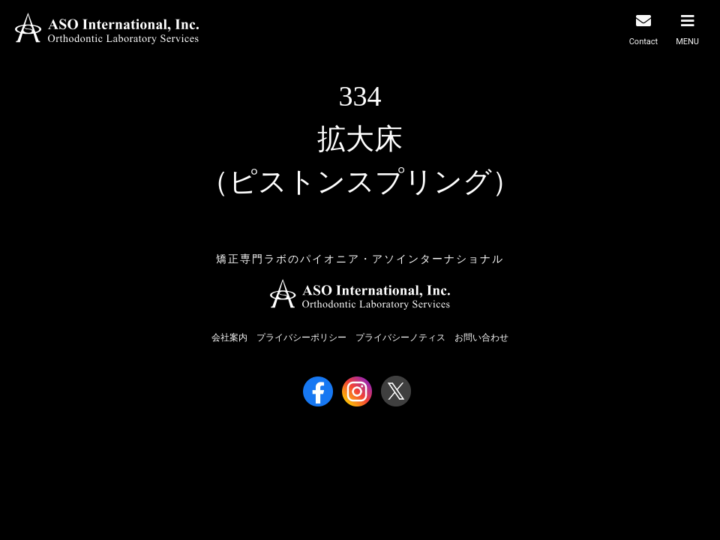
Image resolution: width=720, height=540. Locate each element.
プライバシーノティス (401, 337)
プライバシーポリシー (301, 337)
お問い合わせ (481, 337)
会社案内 (230, 337)
